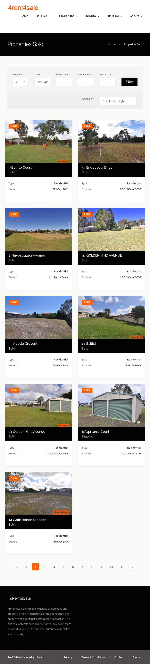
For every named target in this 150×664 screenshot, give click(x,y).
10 (113, 566)
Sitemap (137, 657)
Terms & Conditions (93, 657)
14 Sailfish (89, 343)
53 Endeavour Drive (97, 167)
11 (124, 566)
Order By (88, 99)
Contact (118, 657)
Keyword (62, 74)
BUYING (91, 16)
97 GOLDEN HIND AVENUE (102, 255)
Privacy (68, 657)
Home (111, 44)
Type (37, 74)
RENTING (113, 16)
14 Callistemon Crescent (28, 520)
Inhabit (39, 657)
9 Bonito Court (20, 167)
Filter (129, 81)
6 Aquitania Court (95, 432)
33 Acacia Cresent (23, 343)
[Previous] (17, 566)
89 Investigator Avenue (27, 255)
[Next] (132, 566)
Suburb (17, 74)
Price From (85, 74)
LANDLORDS (66, 16)
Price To (105, 74)
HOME (24, 16)
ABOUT (134, 16)
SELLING (41, 16)
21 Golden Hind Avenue (27, 432)
